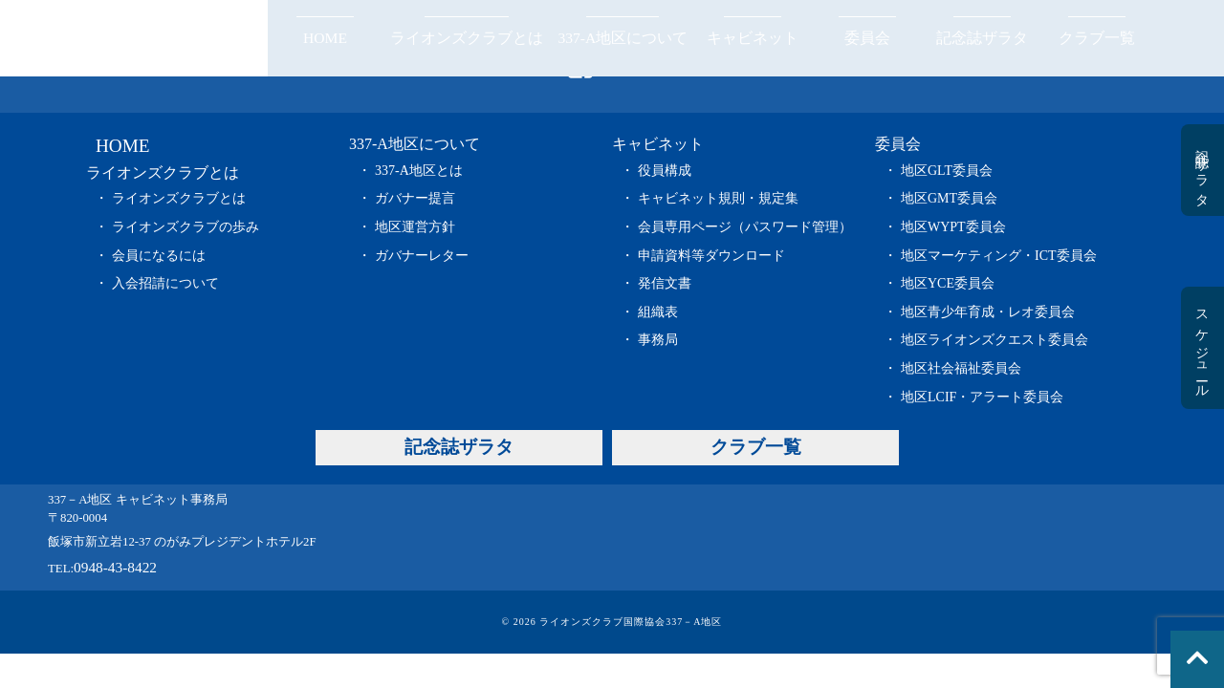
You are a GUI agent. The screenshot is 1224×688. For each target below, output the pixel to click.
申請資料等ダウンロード (711, 255)
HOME (325, 38)
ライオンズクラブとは (466, 38)
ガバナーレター (422, 255)
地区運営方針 (415, 227)
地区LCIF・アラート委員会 (982, 397)
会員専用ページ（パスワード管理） (745, 227)
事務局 (658, 340)
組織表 (658, 312)
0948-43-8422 (115, 567)
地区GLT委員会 (947, 170)
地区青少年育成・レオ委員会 (988, 312)
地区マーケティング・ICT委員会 (999, 255)
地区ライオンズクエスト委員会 (994, 340)
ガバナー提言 (415, 198)
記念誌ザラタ (982, 38)
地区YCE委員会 (947, 283)
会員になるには (159, 255)
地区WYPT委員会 (953, 227)
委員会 (867, 38)
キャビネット (752, 38)
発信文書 (664, 283)
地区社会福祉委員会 (961, 368)
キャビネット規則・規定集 (718, 198)
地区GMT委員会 (949, 198)
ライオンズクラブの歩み (185, 227)
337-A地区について (622, 38)
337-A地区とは (419, 170)
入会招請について (165, 283)
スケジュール (1201, 348)
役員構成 (664, 170)
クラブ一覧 (1097, 38)
